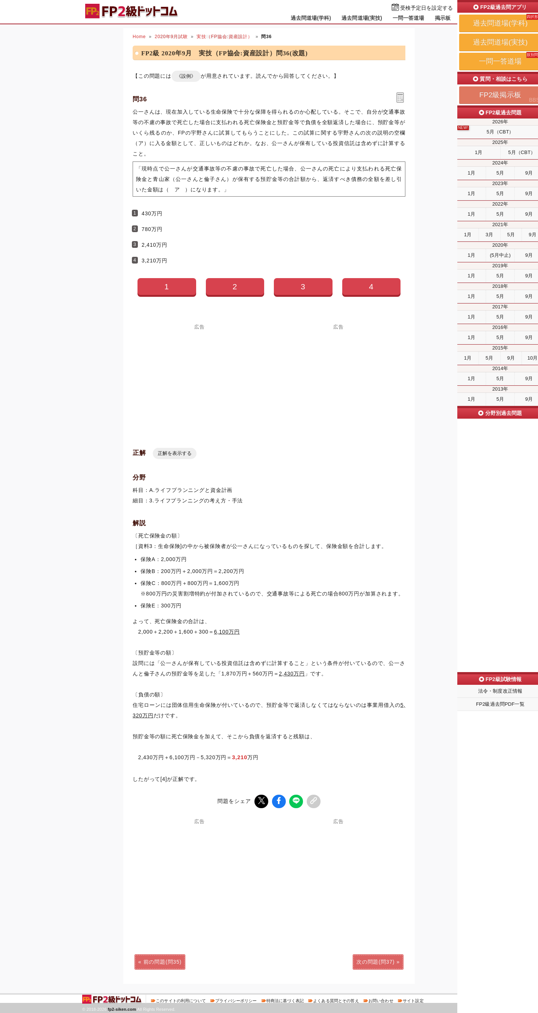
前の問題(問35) (162, 961)
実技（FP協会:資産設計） (225, 36)
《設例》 (186, 76)
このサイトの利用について (181, 999)
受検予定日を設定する (426, 8)
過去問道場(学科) (311, 18)
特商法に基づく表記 (285, 999)
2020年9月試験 (171, 36)
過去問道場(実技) (361, 18)
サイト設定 (413, 999)
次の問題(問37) (375, 961)
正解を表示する (175, 453)
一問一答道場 (408, 18)
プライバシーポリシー (236, 999)
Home (139, 36)
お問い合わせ (380, 999)
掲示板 (443, 18)
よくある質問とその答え (336, 999)
